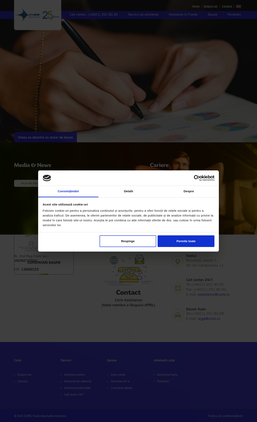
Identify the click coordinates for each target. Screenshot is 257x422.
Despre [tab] (189, 191)
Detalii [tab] (128, 191)
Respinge (128, 241)
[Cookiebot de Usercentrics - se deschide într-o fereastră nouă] (196, 178)
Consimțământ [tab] (68, 191)
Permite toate (186, 241)
